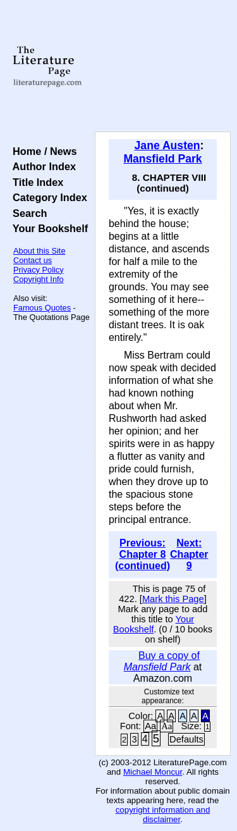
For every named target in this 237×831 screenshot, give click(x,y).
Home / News (42, 151)
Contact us (32, 260)
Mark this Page (173, 599)
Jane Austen (167, 145)
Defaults (186, 739)
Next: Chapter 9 (189, 554)
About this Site (39, 250)
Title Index (35, 182)
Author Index (41, 166)
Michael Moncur (152, 772)
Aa (150, 726)
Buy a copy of (162, 661)
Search (27, 213)
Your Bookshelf (47, 228)
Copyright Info (38, 279)
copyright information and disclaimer (163, 814)
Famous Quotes (42, 307)
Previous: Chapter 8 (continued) (142, 554)
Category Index (47, 197)
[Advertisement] (162, 66)
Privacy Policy (38, 269)
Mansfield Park (162, 158)
